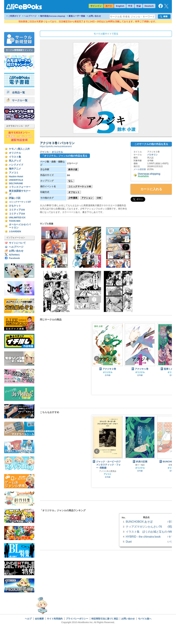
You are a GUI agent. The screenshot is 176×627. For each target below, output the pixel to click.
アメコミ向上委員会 (107, 471)
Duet (129, 541)
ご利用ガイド (14, 16)
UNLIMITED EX (17, 217)
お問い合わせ (95, 16)
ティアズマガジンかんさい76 (144, 526)
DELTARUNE (16, 183)
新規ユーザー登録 (77, 16)
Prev (97, 358)
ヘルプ (28, 618)
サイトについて (17, 243)
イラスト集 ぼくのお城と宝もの (146, 531)
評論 (11, 198)
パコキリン (152, 154)
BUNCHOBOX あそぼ (139, 521)
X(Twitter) (14, 254)
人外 (27, 149)
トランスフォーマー (20, 187)
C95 (99, 198)
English (120, 6)
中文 (130, 6)
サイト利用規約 (55, 618)
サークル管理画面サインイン (19, 50)
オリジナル (15, 153)
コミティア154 (17, 213)
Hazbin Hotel (16, 176)
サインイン (96, 6)
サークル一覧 (17, 100)
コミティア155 (17, 209)
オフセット (74, 192)
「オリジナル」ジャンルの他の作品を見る (64, 155)
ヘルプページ (30, 16)
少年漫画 (72, 198)
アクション (87, 198)
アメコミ (14, 172)
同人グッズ (15, 161)
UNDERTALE (16, 180)
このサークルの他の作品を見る (151, 144)
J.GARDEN (15, 231)
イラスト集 (15, 157)
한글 (138, 6)
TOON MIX (14, 221)
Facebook (14, 258)
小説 (18, 198)
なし (70, 180)
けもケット (15, 205)
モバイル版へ (144, 618)
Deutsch (149, 6)
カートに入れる (151, 189)
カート (108, 6)
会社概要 (39, 618)
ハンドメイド (16, 164)
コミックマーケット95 (79, 186)
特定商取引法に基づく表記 (104, 618)
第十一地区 (140, 465)
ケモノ (12, 149)
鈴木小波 (72, 169)
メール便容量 (140, 169)
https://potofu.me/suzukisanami (56, 146)
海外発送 (52, 16)
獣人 (20, 149)
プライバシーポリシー (77, 618)
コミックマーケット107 (20, 202)
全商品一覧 (16, 92)
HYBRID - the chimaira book (143, 536)
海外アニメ (15, 168)
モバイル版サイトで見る (106, 33)
